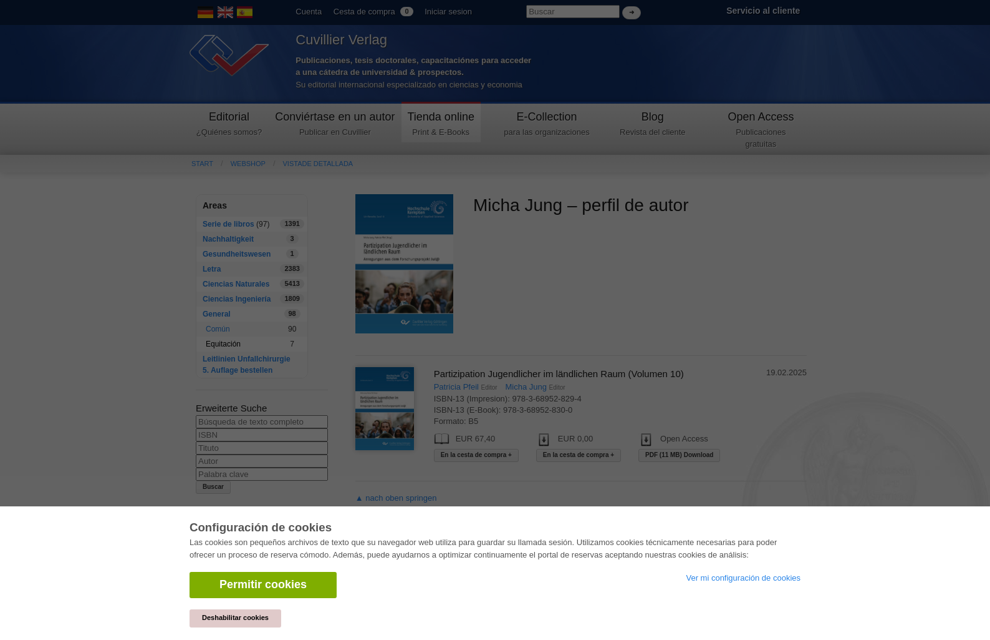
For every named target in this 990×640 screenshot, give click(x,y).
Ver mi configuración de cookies (743, 578)
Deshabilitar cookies (235, 617)
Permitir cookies (263, 584)
